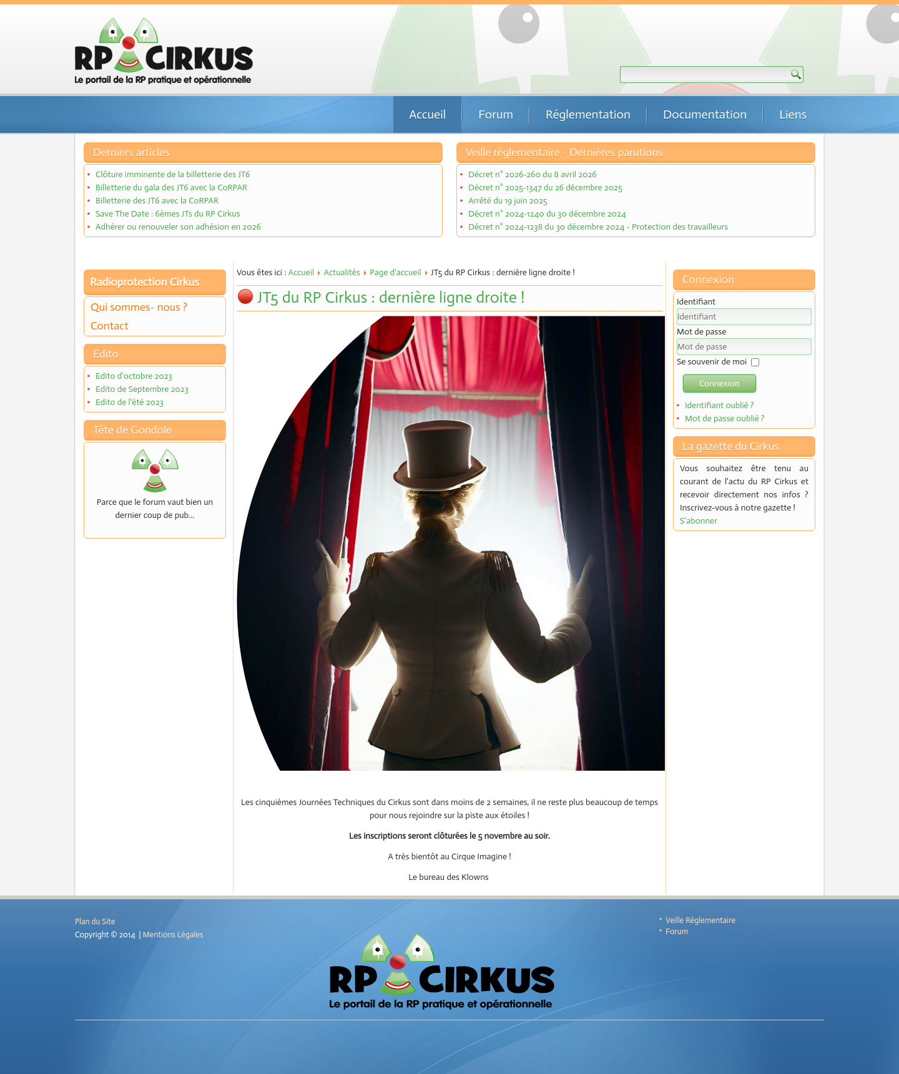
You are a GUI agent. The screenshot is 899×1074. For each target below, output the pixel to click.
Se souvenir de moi (712, 361)
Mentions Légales (173, 934)
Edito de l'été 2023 (130, 402)
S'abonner (698, 520)
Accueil (427, 114)
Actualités (341, 272)
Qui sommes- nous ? (139, 307)
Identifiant (696, 301)
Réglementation (588, 114)
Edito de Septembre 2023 (142, 389)
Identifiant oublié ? (719, 405)
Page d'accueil (395, 272)
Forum (495, 114)
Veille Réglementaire (700, 920)
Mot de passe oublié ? (725, 418)
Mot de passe (701, 331)
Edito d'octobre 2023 (134, 376)
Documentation (705, 114)
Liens (793, 114)
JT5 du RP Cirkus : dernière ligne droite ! (390, 297)
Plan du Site (95, 921)
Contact (110, 326)
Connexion (719, 383)
